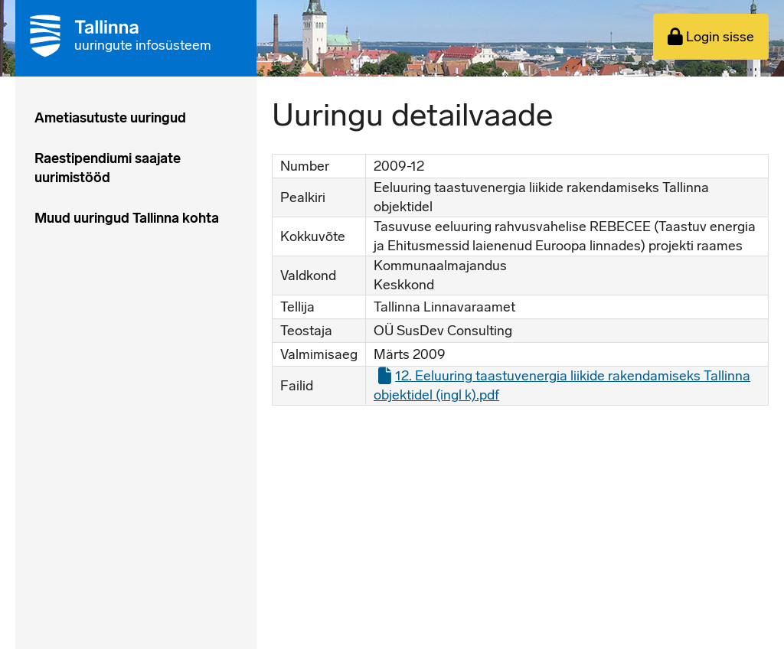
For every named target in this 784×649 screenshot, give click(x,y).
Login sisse (711, 36)
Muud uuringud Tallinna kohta (126, 218)
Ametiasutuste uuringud (110, 117)
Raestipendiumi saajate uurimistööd (107, 168)
